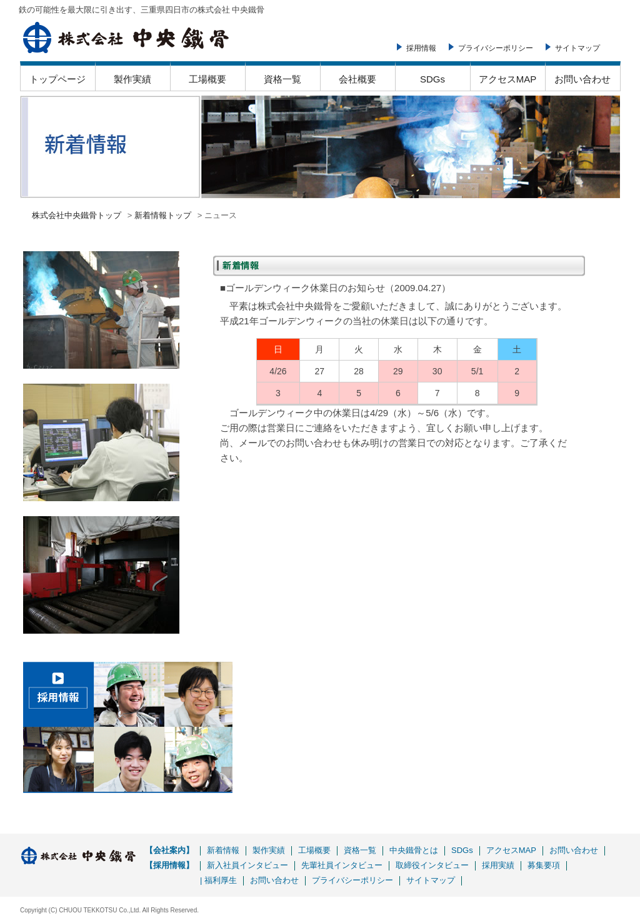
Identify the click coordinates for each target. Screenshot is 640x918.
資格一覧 (282, 79)
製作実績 (132, 79)
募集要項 (544, 865)
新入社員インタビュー (247, 865)
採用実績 (498, 865)
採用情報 (421, 48)
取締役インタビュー (432, 865)
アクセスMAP (508, 79)
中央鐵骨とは (413, 850)
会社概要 (357, 79)
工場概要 (207, 79)
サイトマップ (577, 48)
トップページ (57, 79)
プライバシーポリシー (495, 48)
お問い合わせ (582, 79)
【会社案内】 (169, 850)
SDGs (432, 79)
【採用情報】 (169, 865)
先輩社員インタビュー (341, 865)
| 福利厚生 (218, 880)
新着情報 (223, 850)
